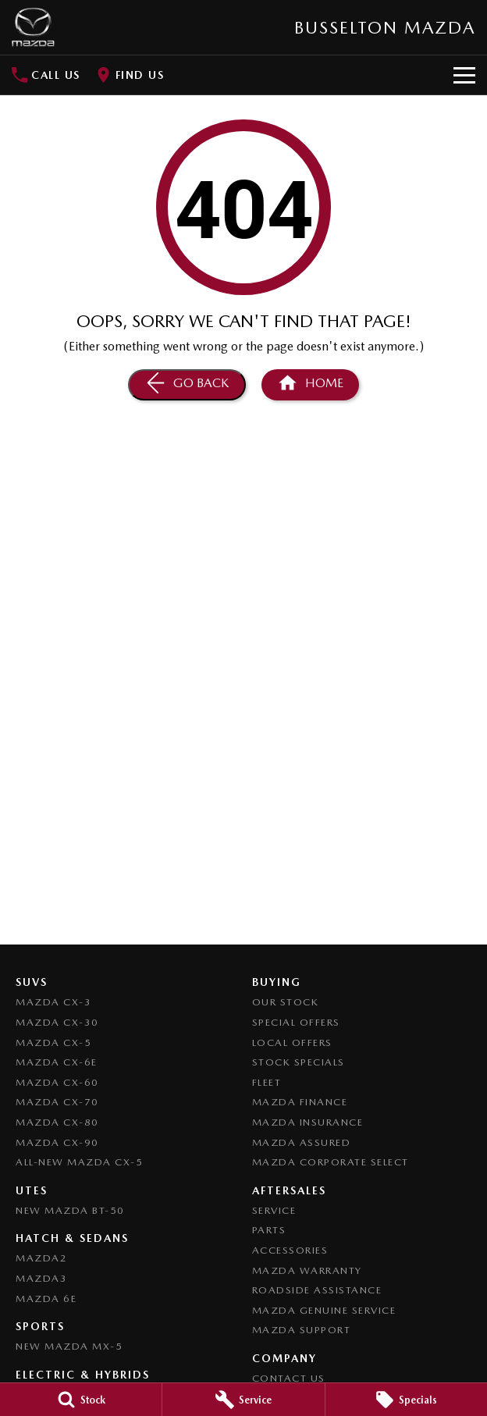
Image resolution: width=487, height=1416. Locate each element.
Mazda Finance (300, 1102)
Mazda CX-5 (53, 1042)
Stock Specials (298, 1062)
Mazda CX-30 (57, 1022)
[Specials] (406, 1399)
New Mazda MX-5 (69, 1346)
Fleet (267, 1082)
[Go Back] (187, 384)
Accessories (290, 1250)
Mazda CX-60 (57, 1082)
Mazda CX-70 (57, 1102)
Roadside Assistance (317, 1290)
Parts (269, 1230)
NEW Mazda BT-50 (70, 1210)
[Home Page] (33, 27)
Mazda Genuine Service (324, 1310)
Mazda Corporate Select (330, 1162)
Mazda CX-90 (57, 1142)
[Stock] (81, 1399)
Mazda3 (41, 1278)
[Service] (243, 1399)
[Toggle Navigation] (464, 74)
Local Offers (292, 1042)
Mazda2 (41, 1258)
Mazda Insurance (308, 1122)
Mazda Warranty (307, 1270)
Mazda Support (301, 1330)
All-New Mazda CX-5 (79, 1162)
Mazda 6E (46, 1298)
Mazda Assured (301, 1142)
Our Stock (285, 1002)
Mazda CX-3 (53, 1002)
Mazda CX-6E (57, 1062)
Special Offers (296, 1022)
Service (274, 1210)
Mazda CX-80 (57, 1122)
